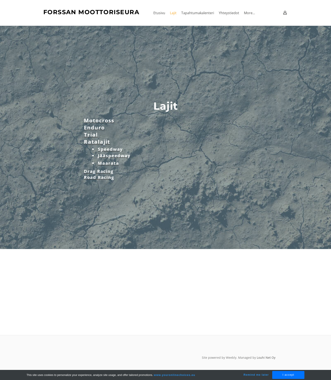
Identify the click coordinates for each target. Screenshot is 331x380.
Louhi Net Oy (266, 357)
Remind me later (256, 374)
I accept (288, 374)
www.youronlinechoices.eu (174, 375)
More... (249, 13)
